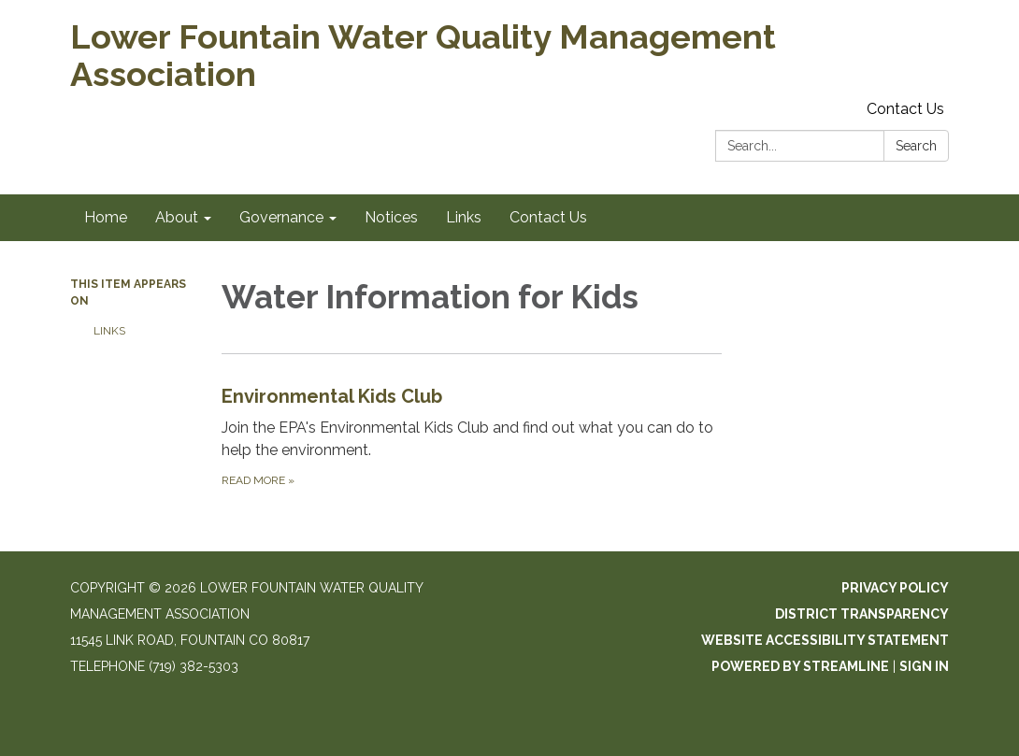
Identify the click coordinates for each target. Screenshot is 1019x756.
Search (916, 145)
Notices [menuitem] (391, 217)
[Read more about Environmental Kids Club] (472, 436)
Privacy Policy (895, 587)
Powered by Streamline (800, 666)
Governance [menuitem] (281, 217)
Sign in (924, 666)
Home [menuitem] (105, 217)
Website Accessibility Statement (825, 640)
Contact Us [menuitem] (548, 217)
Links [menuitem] (463, 217)
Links (109, 330)
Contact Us (905, 109)
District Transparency (862, 613)
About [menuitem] (176, 217)
